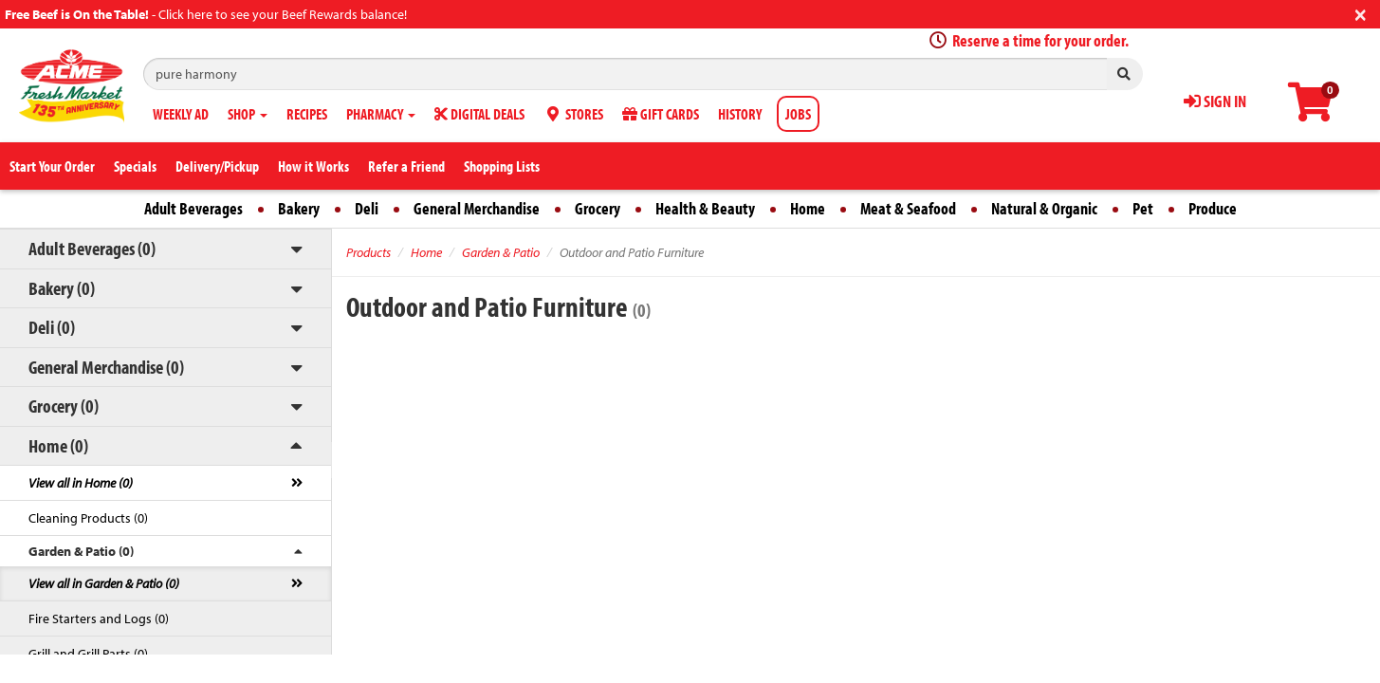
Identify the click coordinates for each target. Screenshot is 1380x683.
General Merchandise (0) (106, 366)
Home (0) (58, 445)
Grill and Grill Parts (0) (88, 653)
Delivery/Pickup (217, 166)
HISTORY (740, 113)
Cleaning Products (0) (88, 517)
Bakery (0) (61, 288)
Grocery (597, 208)
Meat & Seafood (908, 208)
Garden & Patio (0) (81, 551)
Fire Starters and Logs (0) (98, 618)
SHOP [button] (247, 113)
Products (368, 252)
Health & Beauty (705, 208)
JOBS (798, 113)
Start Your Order (52, 166)
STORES (573, 113)
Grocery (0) (63, 405)
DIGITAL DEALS (479, 113)
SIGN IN (1215, 101)
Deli (366, 208)
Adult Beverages (193, 208)
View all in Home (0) (80, 482)
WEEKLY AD (181, 113)
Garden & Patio (501, 252)
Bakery (299, 208)
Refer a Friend (406, 166)
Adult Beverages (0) (92, 248)
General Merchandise (477, 208)
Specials (135, 166)
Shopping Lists (502, 166)
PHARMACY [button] (380, 113)
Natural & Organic (1044, 208)
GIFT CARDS (660, 113)
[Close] (1360, 13)
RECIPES (306, 113)
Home (807, 208)
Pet (1142, 208)
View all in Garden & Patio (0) (103, 583)
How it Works (313, 166)
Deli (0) (51, 327)
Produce (1212, 208)
